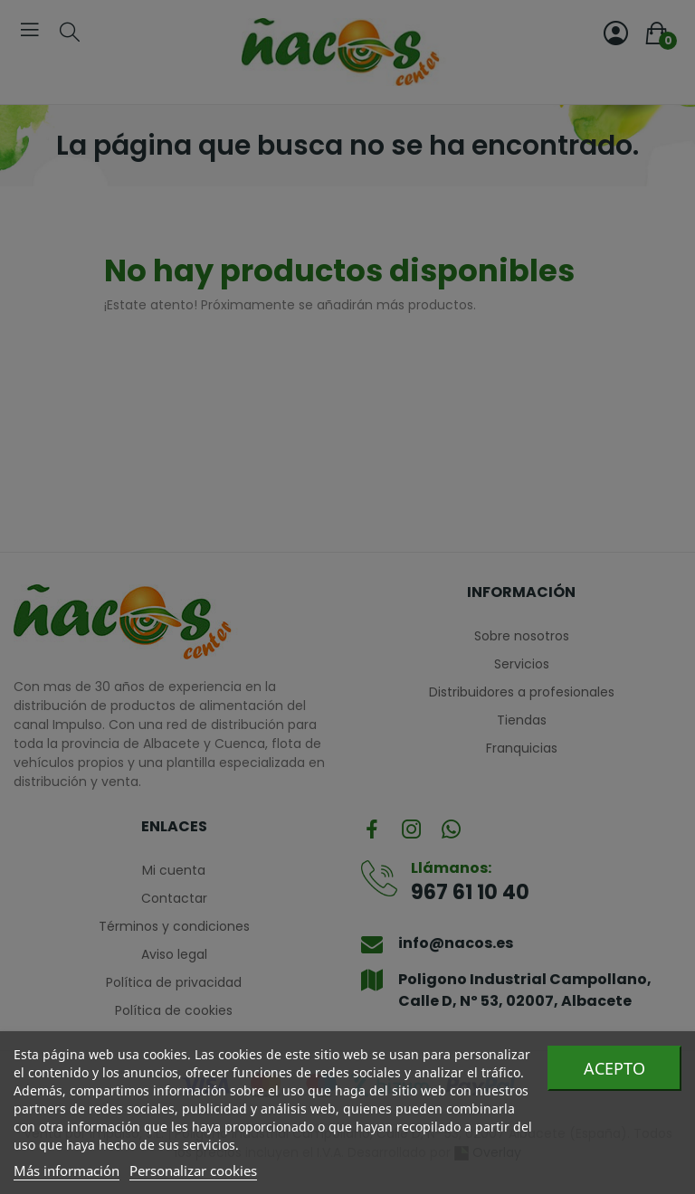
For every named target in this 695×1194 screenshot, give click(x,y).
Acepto (614, 1068)
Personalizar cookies (193, 1170)
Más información (66, 1170)
